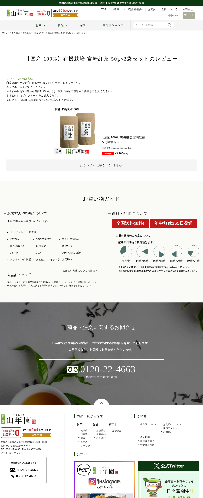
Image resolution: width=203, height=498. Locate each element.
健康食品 (101, 434)
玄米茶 (84, 441)
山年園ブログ (147, 441)
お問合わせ (169, 432)
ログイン (174, 15)
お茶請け (101, 430)
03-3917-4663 (13, 449)
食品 (61, 25)
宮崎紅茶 (27, 33)
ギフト (84, 25)
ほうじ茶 (85, 445)
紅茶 (18, 33)
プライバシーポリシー (12, 453)
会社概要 (145, 437)
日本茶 (84, 434)
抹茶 (83, 438)
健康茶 (84, 430)
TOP (103, 9)
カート (189, 15)
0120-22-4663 (24, 470)
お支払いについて (172, 424)
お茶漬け (101, 438)
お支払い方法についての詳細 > (79, 270)
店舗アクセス (170, 428)
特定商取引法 (147, 445)
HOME (4, 33)
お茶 (39, 25)
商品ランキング (113, 25)
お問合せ (187, 9)
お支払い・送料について (162, 9)
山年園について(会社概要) (127, 9)
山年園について (148, 424)
